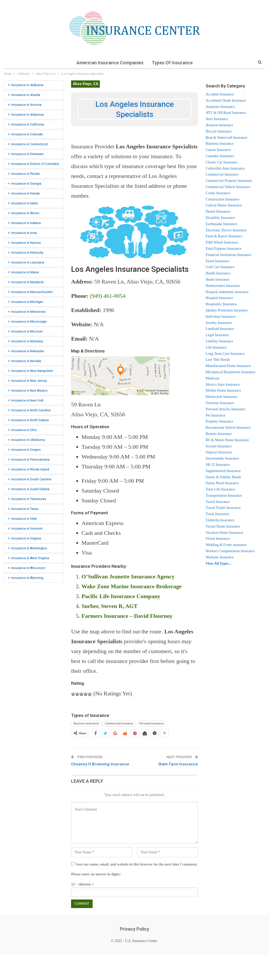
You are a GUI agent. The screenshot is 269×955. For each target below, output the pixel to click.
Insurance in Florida (25, 174)
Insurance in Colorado (27, 134)
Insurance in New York (27, 400)
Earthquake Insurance (221, 224)
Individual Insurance (221, 317)
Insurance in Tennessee (28, 499)
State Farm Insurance (178, 764)
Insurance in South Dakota (30, 489)
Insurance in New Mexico (29, 390)
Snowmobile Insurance (222, 458)
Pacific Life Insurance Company (120, 596)
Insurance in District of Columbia (35, 164)
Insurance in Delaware (27, 154)
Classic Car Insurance (221, 162)
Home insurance (217, 279)
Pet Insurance (215, 415)
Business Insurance (86, 723)
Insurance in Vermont (27, 528)
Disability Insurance (220, 218)
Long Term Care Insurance (225, 354)
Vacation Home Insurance (224, 533)
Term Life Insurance (220, 489)
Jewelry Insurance (219, 323)
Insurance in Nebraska (27, 351)
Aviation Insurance (219, 125)
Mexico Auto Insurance (223, 384)
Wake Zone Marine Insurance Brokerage (131, 586)
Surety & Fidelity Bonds (223, 477)
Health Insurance (218, 273)
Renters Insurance (219, 434)
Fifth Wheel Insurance (222, 242)
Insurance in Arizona (26, 105)
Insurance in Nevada (26, 361)
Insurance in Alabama (27, 85)
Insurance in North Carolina (31, 410)
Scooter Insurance (219, 446)
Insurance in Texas (25, 509)
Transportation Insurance (224, 495)
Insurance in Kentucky (27, 252)
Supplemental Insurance (223, 471)
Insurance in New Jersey (29, 381)
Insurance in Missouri (27, 331)
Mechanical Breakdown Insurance (230, 372)
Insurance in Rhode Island (30, 469)
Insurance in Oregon (26, 450)
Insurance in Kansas (26, 243)
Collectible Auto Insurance (225, 168)
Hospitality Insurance (221, 304)
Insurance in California (27, 124)
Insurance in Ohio (24, 430)
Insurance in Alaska (25, 95)
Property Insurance (219, 421)
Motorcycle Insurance (221, 397)
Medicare (212, 378)
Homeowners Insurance (223, 286)
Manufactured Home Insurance (228, 366)
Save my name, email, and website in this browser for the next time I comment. (136, 864)
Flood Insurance (217, 261)
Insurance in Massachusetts (32, 292)
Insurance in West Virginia (30, 558)
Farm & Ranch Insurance (224, 236)
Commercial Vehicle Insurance (228, 187)
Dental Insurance (218, 211)
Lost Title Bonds (218, 360)
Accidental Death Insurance (226, 100)
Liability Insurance (219, 341)
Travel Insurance (218, 502)
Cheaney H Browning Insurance (100, 764)
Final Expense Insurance (224, 249)
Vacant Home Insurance (223, 526)
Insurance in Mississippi (29, 321)
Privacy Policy (134, 929)
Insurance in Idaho (24, 203)
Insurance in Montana (27, 341)
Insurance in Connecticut (29, 144)
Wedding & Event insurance (226, 545)
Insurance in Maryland (27, 282)
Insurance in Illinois (25, 213)
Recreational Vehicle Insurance (228, 428)
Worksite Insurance (220, 557)
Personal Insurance (151, 723)
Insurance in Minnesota (28, 312)
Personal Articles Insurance (225, 409)
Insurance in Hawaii (25, 193)
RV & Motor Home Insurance (227, 440)
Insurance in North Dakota (30, 420)
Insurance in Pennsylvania (30, 459)
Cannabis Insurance (220, 156)
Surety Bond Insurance (222, 483)
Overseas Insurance (220, 403)
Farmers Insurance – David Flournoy (127, 616)
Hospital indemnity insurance (227, 292)
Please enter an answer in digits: (96, 874)
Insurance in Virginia (26, 538)
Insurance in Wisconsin (28, 568)
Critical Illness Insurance (224, 205)
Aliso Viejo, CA (85, 84)
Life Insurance (216, 347)
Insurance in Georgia (26, 183)
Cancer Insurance (218, 150)
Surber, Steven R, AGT (109, 606)
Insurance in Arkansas (27, 114)
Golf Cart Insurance (220, 267)
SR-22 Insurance (218, 465)
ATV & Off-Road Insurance (226, 113)
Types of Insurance (172, 62)
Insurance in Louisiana (27, 262)
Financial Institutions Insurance (229, 255)
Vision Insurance (218, 539)
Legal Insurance (217, 335)
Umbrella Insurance (220, 520)
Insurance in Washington (29, 548)
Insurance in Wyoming (27, 578)
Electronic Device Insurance (226, 230)
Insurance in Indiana (26, 223)
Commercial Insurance (119, 723)
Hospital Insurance (219, 298)
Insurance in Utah (24, 519)
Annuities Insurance (220, 107)
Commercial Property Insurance (229, 181)
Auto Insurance (217, 119)
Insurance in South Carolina (31, 479)
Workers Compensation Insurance (230, 551)
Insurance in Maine (25, 272)
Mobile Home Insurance (223, 390)
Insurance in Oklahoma (28, 440)
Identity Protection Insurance (227, 310)
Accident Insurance (220, 94)
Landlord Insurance (220, 329)
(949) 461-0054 (107, 296)
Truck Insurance (217, 514)
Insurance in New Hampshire (32, 371)
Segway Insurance (219, 452)
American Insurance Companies (109, 62)
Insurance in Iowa (24, 233)
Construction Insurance (222, 199)
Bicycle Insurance (219, 131)
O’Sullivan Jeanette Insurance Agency (128, 576)
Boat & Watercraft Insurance (226, 138)
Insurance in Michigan (27, 302)
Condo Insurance (218, 193)
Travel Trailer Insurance (223, 508)
